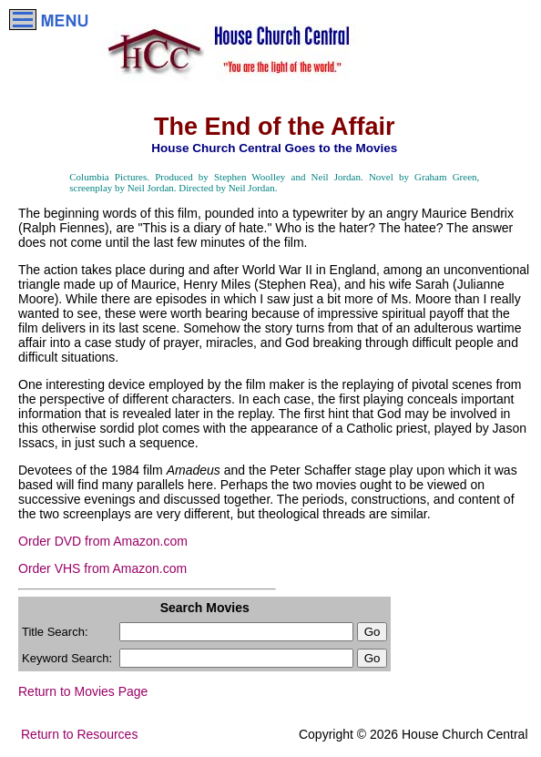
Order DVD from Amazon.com (103, 541)
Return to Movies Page (83, 691)
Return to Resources (79, 734)
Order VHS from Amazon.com (102, 568)
